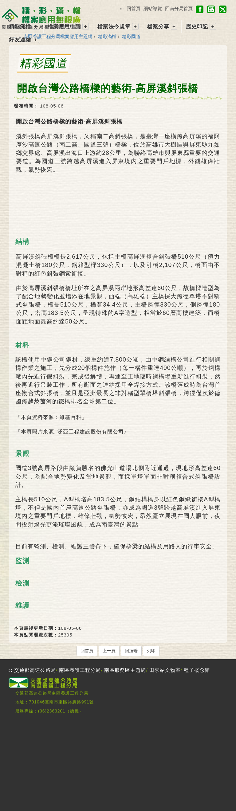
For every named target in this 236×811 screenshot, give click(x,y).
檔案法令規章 (114, 26)
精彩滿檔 (20, 26)
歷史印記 (197, 26)
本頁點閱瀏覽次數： (36, 634)
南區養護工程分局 (80, 670)
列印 (151, 650)
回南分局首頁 (179, 8)
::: (122, 8)
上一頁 (109, 650)
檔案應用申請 (64, 26)
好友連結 (20, 40)
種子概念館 (197, 670)
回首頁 (133, 8)
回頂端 (131, 650)
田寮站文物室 (165, 670)
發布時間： (26, 105)
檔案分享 (158, 26)
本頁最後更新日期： (36, 628)
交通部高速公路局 (35, 670)
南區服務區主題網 (125, 670)
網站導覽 (153, 8)
